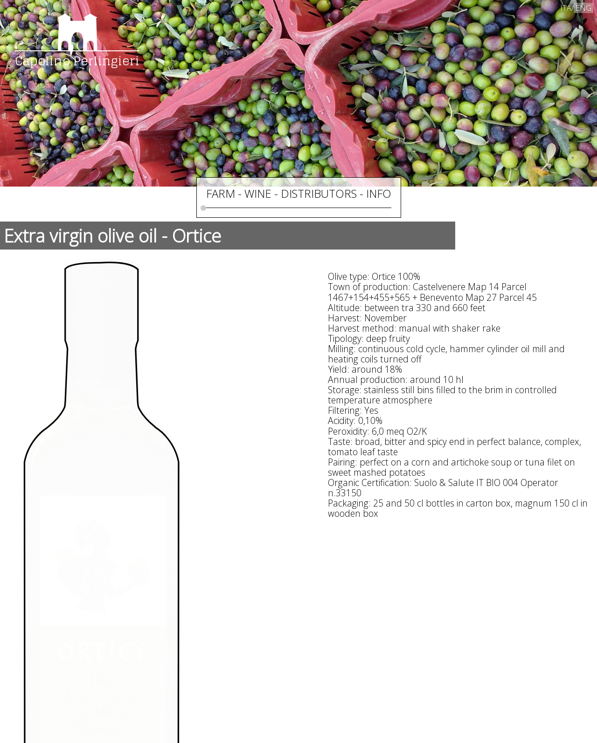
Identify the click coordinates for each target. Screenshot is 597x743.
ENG (583, 8)
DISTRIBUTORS (319, 193)
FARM (220, 193)
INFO (378, 193)
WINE (257, 193)
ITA (565, 8)
